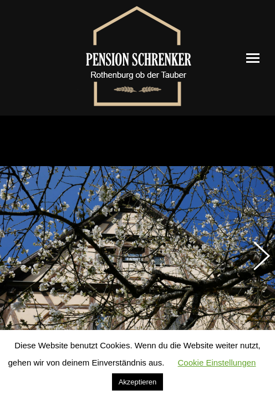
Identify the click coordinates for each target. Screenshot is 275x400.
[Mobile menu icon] (253, 58)
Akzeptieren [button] (138, 382)
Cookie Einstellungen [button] (217, 362)
